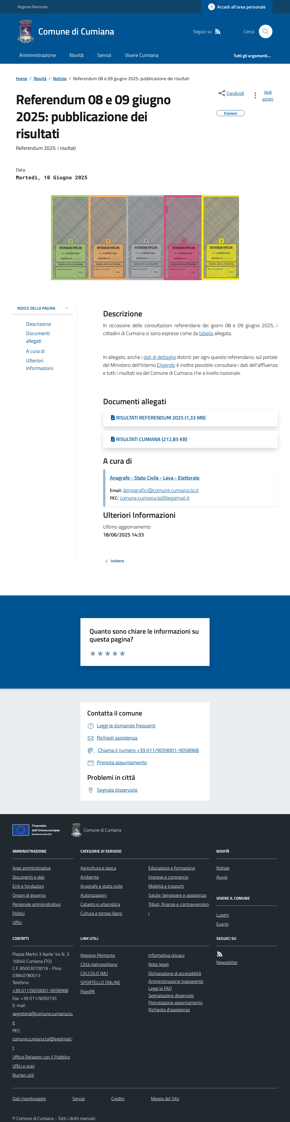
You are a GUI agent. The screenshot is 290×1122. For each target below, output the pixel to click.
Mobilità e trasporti (166, 886)
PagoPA (87, 991)
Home (21, 78)
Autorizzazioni (93, 895)
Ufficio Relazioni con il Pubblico (41, 1056)
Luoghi (222, 915)
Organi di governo (29, 895)
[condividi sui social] (230, 93)
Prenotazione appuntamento (175, 1002)
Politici (18, 913)
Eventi (222, 924)
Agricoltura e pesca (98, 868)
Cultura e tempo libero (101, 913)
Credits (117, 1098)
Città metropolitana (98, 964)
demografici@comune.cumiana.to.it (161, 490)
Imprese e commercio (168, 877)
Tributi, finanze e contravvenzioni (178, 909)
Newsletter (227, 962)
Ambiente (89, 877)
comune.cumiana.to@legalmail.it (154, 498)
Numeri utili (23, 1075)
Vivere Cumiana (141, 55)
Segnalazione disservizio (171, 995)
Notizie (60, 78)
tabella (206, 333)
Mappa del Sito (165, 1098)
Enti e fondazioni (28, 886)
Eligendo (166, 365)
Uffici (17, 922)
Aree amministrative (31, 868)
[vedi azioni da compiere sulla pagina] (264, 95)
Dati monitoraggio (29, 1098)
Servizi (104, 55)
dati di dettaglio (160, 357)
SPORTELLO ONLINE (100, 982)
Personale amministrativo (36, 904)
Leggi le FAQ (160, 988)
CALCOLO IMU (94, 973)
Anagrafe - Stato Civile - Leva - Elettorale (154, 478)
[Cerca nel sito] (263, 31)
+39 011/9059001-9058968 (40, 990)
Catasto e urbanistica (100, 904)
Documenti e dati (28, 877)
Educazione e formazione (171, 868)
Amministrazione (37, 55)
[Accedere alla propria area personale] (236, 7)
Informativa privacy (166, 955)
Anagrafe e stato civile (101, 886)
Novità (76, 55)
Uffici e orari (23, 1066)
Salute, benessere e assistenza (177, 895)
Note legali (158, 964)
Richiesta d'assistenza (169, 1009)
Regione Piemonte (33, 7)
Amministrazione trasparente (175, 981)
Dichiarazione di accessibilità (174, 973)
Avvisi (221, 877)
